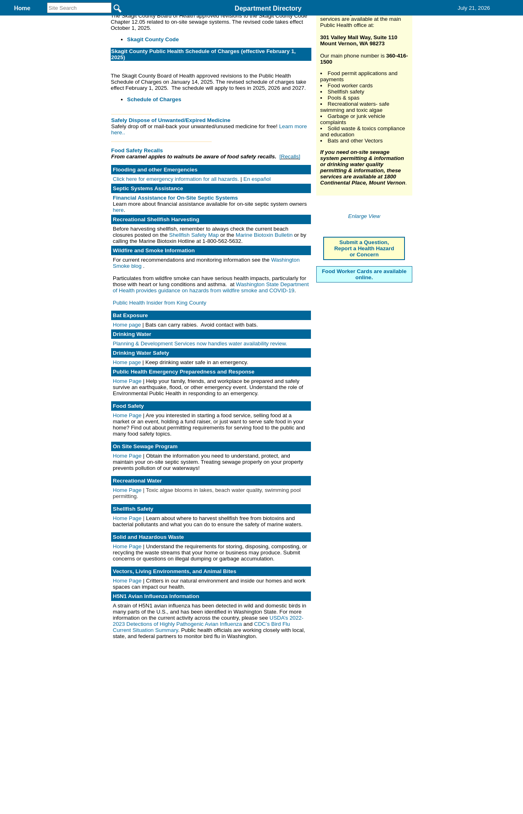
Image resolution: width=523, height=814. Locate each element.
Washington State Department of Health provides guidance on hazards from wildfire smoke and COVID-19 (211, 340)
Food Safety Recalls (137, 203)
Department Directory (268, 8)
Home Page (128, 434)
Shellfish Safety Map (194, 288)
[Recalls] (289, 210)
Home (182, 715)
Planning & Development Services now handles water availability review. (200, 397)
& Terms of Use (288, 715)
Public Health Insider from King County (159, 356)
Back (150, 715)
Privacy (258, 715)
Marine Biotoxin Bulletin (264, 288)
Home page (127, 378)
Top (125, 715)
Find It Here (266, 19)
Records (320, 19)
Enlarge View (364, 353)
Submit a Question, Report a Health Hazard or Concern (364, 385)
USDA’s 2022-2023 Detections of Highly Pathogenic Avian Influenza (208, 674)
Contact (368, 19)
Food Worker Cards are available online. (364, 411)
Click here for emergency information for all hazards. (177, 232)
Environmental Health (192, 19)
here (118, 263)
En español (257, 232)
